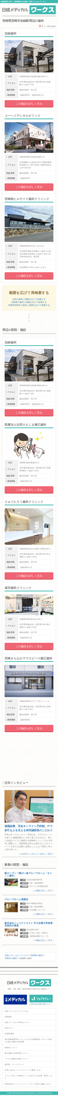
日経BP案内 (9, 1034)
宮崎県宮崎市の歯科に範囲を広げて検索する (29, 305)
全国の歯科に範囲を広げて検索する (29, 299)
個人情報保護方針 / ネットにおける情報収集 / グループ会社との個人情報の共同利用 (28, 1040)
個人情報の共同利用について (16, 1053)
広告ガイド (9, 1028)
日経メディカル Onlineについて (17, 1022)
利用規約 (8, 1017)
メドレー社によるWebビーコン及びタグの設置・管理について (29, 1077)
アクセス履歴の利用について (16, 1059)
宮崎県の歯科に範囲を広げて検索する (29, 302)
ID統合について (11, 1048)
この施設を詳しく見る (29, 103)
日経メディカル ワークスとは (16, 1011)
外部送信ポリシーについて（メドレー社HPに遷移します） (28, 1084)
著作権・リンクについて (14, 1064)
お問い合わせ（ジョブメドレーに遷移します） (23, 1070)
